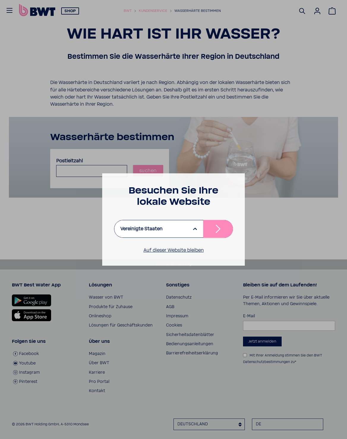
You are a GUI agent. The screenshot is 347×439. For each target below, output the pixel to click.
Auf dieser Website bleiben (173, 250)
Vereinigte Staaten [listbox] (141, 229)
